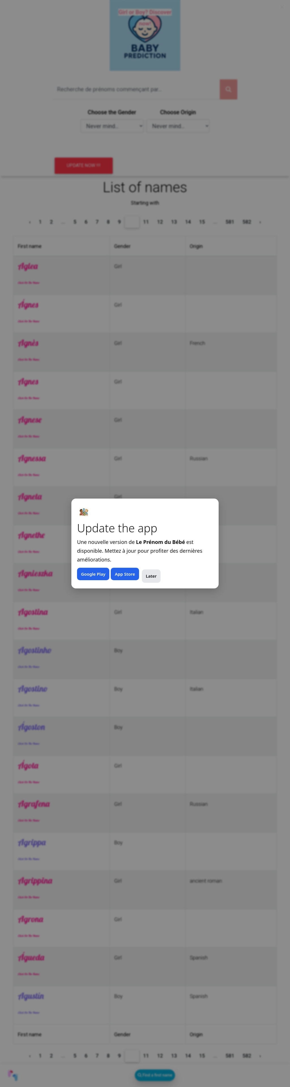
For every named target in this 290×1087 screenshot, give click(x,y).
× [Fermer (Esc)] (282, 7)
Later (151, 576)
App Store (125, 574)
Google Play (93, 574)
